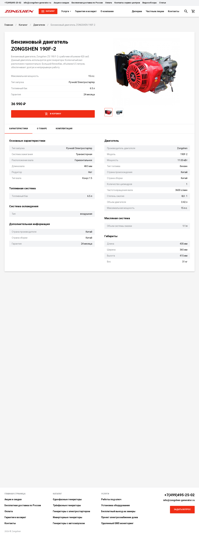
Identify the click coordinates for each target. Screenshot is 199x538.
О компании (107, 11)
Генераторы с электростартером (71, 511)
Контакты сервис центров (127, 3)
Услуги (66, 11)
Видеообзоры (149, 3)
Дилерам (137, 11)
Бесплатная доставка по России (87, 3)
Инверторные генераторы (67, 517)
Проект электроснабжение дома (119, 517)
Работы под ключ (111, 499)
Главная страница (15, 494)
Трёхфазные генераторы (67, 505)
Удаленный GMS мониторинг (117, 523)
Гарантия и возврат (86, 11)
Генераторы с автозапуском (69, 523)
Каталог (57, 494)
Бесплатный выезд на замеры (118, 511)
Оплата (108, 3)
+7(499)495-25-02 (13, 3)
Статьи (162, 3)
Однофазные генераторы (67, 499)
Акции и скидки (61, 3)
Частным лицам (155, 11)
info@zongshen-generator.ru (37, 3)
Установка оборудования (115, 505)
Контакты (173, 11)
